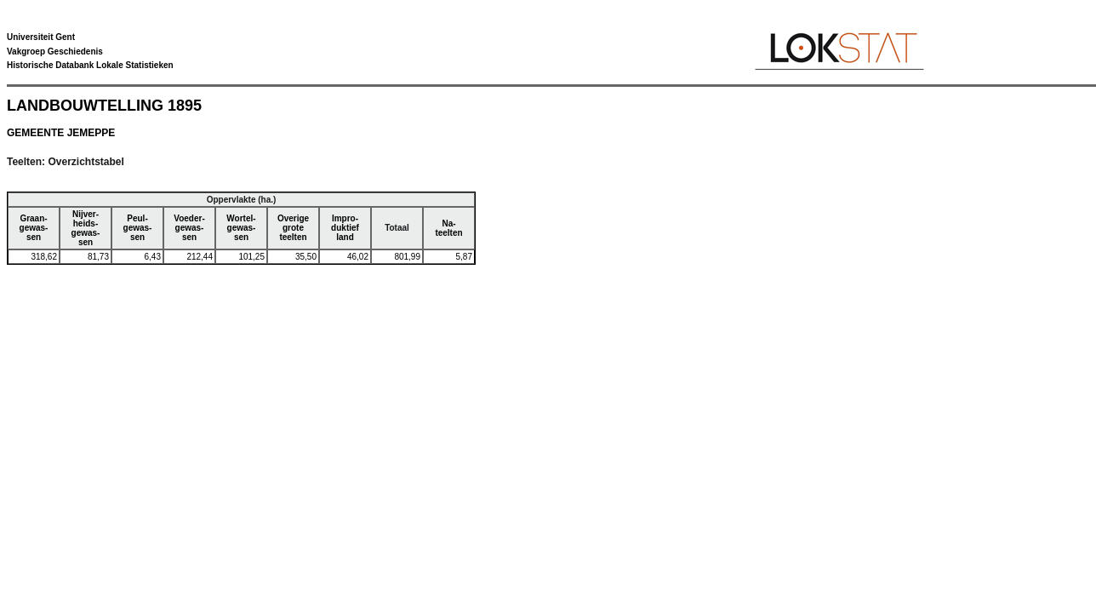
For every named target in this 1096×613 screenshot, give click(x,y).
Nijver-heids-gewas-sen (85, 228)
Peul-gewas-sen (137, 228)
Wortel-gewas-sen (240, 228)
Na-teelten (448, 228)
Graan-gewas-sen (34, 228)
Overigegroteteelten (293, 228)
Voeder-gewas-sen (189, 228)
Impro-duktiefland (345, 228)
